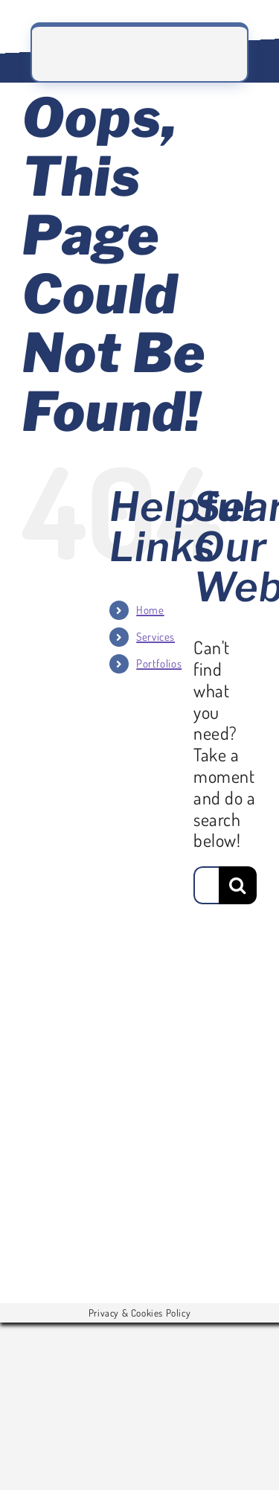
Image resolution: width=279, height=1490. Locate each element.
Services (155, 637)
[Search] (238, 885)
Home (150, 610)
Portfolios (159, 663)
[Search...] (206, 885)
